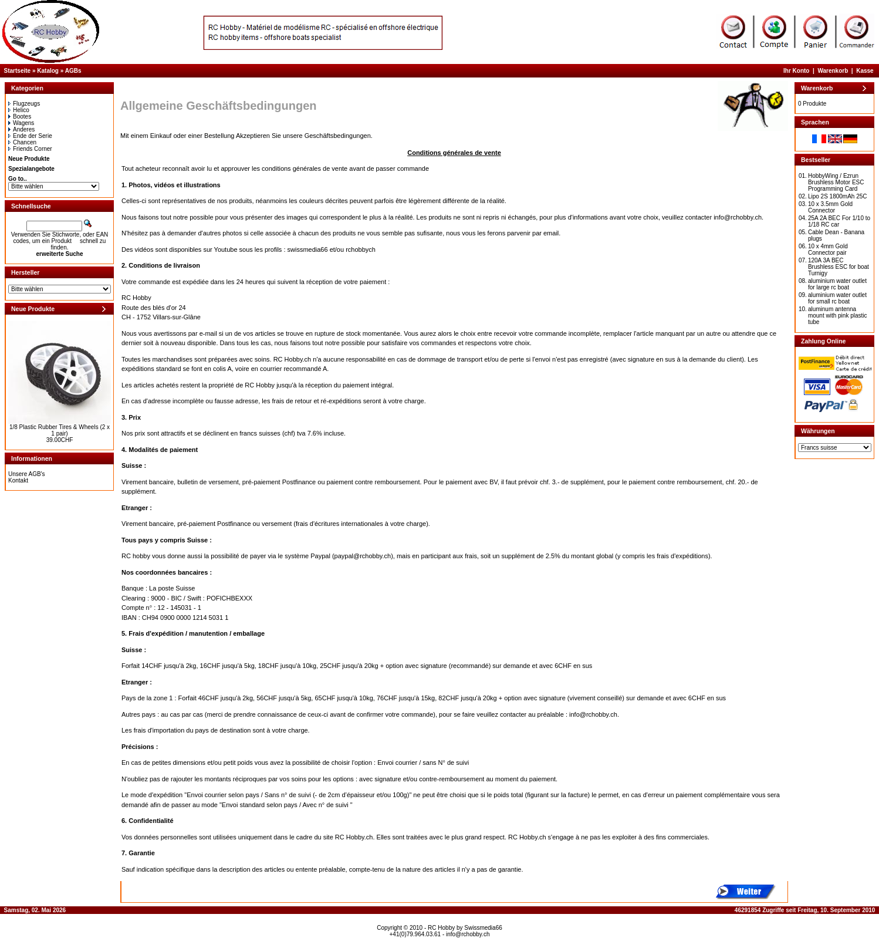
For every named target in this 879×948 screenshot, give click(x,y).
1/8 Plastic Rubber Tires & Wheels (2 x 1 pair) (59, 430)
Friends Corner (30, 149)
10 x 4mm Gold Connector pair (828, 249)
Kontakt (18, 480)
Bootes (19, 116)
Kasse (864, 71)
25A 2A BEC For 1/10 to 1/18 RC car (839, 221)
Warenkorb (832, 71)
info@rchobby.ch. (738, 217)
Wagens (21, 123)
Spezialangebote (31, 169)
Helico (18, 110)
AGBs (73, 71)
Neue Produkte (29, 159)
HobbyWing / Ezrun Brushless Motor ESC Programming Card (836, 182)
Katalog (48, 71)
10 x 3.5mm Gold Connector (830, 207)
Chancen (22, 142)
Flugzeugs (24, 103)
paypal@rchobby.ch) (363, 555)
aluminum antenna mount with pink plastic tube (837, 315)
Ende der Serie (30, 136)
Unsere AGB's (26, 474)
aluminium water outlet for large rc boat (837, 284)
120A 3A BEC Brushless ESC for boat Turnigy (838, 266)
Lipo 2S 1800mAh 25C (837, 196)
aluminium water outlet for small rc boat (837, 298)
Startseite (17, 71)
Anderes (21, 129)
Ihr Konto (796, 71)
